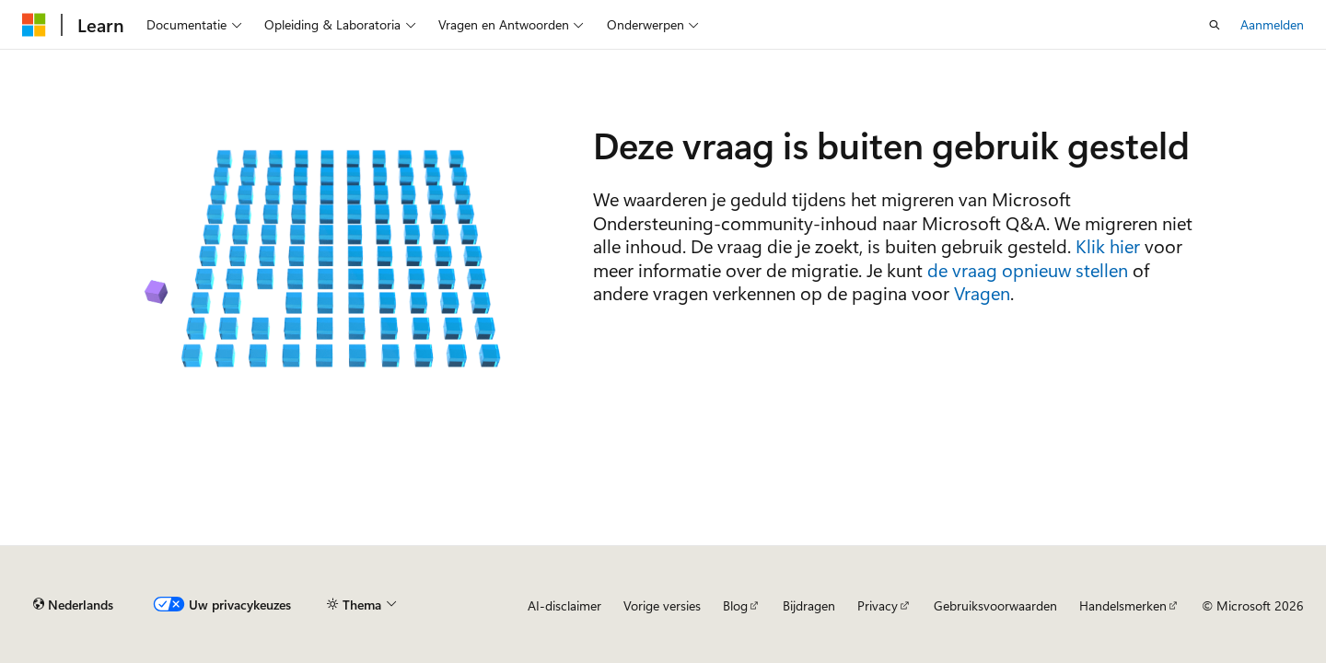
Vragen (982, 292)
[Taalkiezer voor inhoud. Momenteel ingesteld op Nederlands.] (73, 605)
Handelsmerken (1123, 605)
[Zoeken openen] (1214, 24)
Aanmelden (1272, 24)
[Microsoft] (34, 25)
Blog (735, 605)
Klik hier (1108, 245)
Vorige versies (662, 605)
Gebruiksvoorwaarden (995, 605)
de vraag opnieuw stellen (1027, 269)
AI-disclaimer (564, 605)
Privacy (877, 605)
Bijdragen (809, 605)
